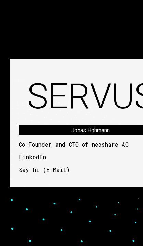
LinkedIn (32, 157)
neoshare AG (110, 144)
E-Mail (56, 169)
